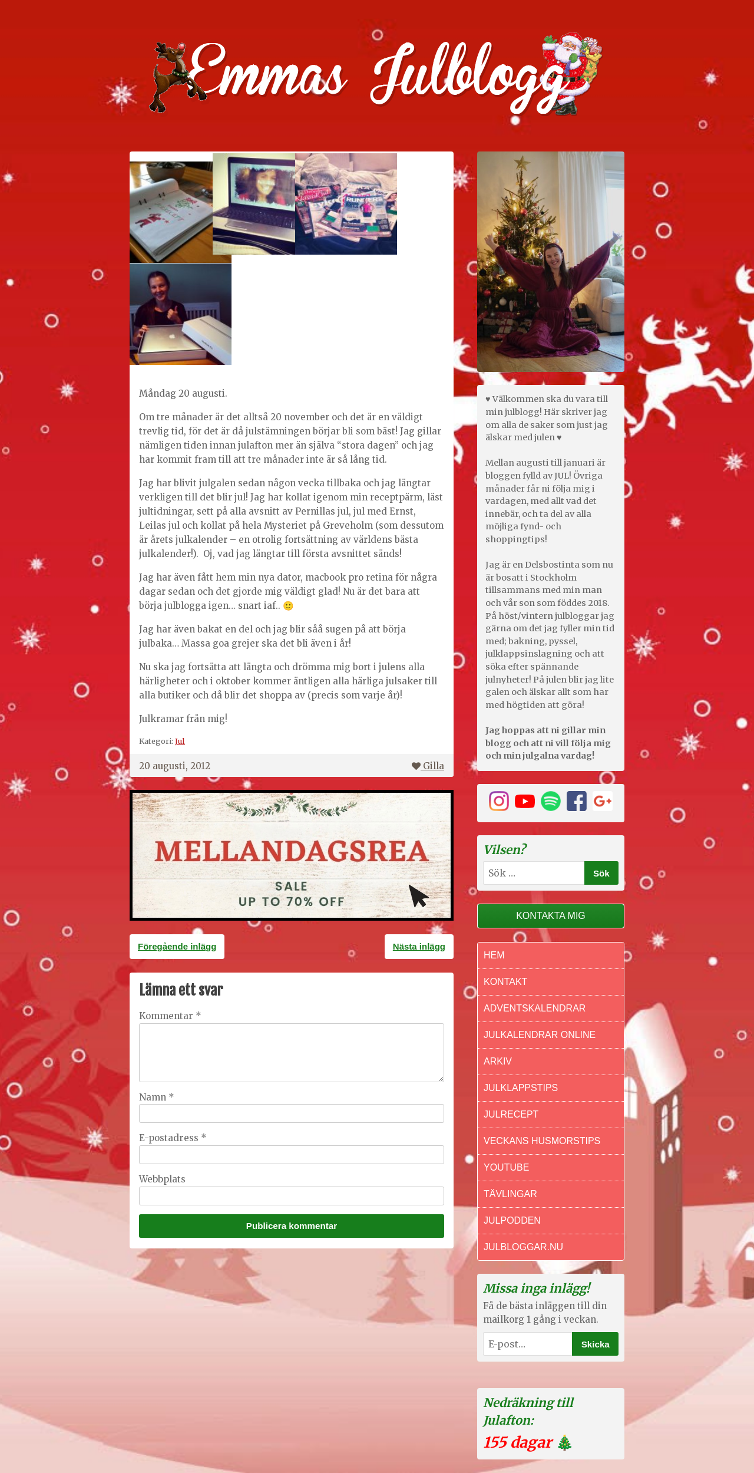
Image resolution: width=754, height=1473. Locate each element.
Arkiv (498, 1061)
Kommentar (170, 1015)
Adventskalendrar (535, 1008)
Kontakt (505, 982)
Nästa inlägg (419, 946)
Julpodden (512, 1220)
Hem (494, 955)
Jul (180, 741)
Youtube (506, 1167)
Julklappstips (521, 1088)
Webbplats (162, 1179)
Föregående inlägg (177, 946)
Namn (156, 1097)
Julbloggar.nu (523, 1247)
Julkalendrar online (540, 1035)
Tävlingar (510, 1194)
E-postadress (173, 1138)
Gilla (428, 766)
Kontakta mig (551, 916)
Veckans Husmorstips (542, 1141)
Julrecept (511, 1114)
